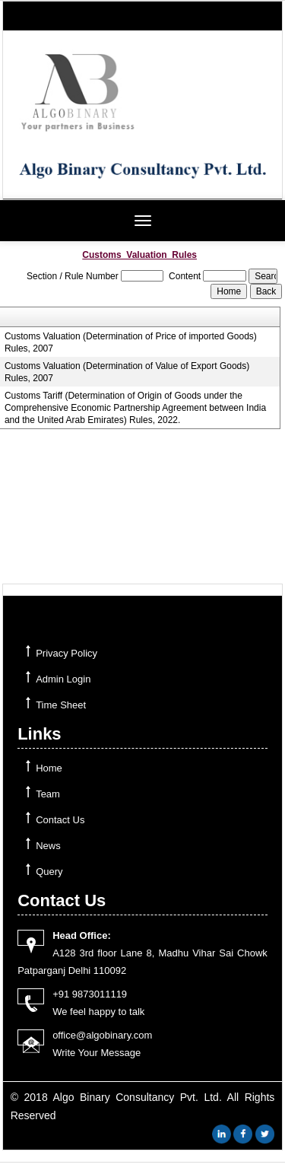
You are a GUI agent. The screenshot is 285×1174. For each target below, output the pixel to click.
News (48, 845)
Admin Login (63, 679)
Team (48, 794)
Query (49, 871)
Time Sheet (61, 705)
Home (49, 768)
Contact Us (60, 820)
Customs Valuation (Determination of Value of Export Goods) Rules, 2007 (127, 372)
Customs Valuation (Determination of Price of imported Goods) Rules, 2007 (131, 342)
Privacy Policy (66, 653)
